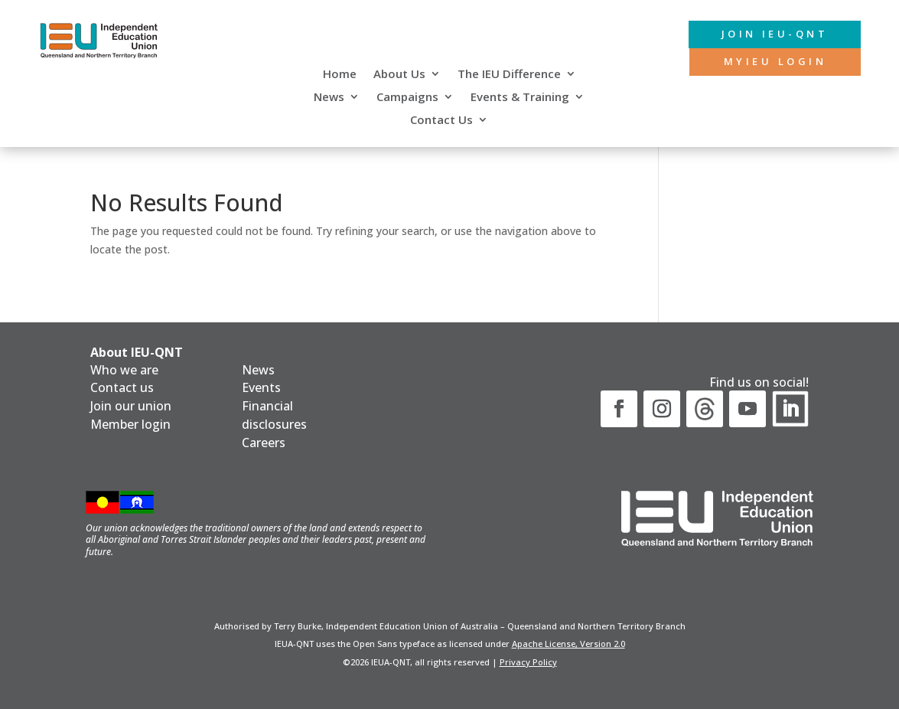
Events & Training (520, 97)
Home (340, 74)
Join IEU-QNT (763, 35)
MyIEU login (765, 64)
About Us (399, 74)
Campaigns (407, 97)
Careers (263, 442)
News (329, 97)
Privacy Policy (528, 662)
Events (261, 387)
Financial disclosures (274, 415)
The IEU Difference (509, 74)
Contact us (122, 387)
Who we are (124, 369)
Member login (130, 424)
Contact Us (441, 120)
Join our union (130, 405)
